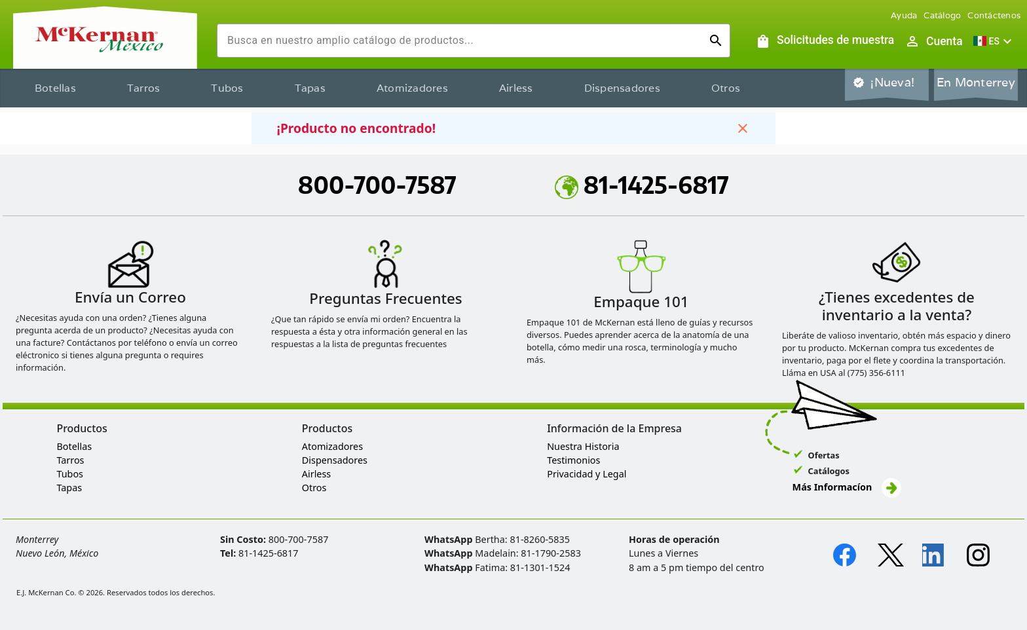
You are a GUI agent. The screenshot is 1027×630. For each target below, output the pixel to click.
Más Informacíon (847, 487)
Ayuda (904, 15)
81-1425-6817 (642, 184)
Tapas (310, 88)
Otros (725, 88)
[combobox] (463, 40)
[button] (994, 41)
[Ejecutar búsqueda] (715, 40)
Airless (516, 88)
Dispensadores (622, 88)
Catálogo (942, 15)
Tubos (227, 88)
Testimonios (573, 460)
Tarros (143, 88)
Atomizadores (412, 88)
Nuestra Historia (583, 446)
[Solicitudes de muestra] (824, 41)
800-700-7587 (377, 184)
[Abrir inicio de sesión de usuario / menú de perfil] (933, 41)
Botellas (55, 88)
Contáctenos (993, 15)
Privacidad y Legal (586, 474)
